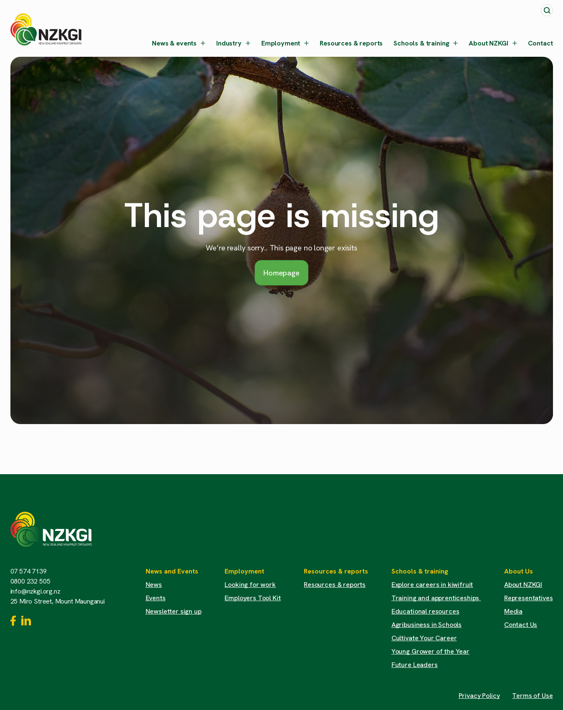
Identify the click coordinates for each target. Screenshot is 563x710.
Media (513, 611)
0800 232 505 (30, 581)
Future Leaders (414, 664)
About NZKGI (493, 43)
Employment (285, 43)
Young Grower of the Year (430, 651)
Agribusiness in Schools (426, 624)
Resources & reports (351, 43)
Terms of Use (532, 695)
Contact (540, 43)
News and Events (172, 571)
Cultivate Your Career (424, 638)
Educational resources (425, 611)
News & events (178, 43)
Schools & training (426, 43)
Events (156, 598)
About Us (518, 571)
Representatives (528, 598)
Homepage (281, 273)
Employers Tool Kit (252, 598)
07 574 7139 (28, 571)
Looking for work (250, 584)
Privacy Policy (479, 695)
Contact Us (520, 624)
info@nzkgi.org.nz (35, 591)
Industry (233, 43)
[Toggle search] (547, 10)
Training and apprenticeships (436, 598)
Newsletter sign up (174, 611)
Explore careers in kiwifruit (432, 584)
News (154, 584)
